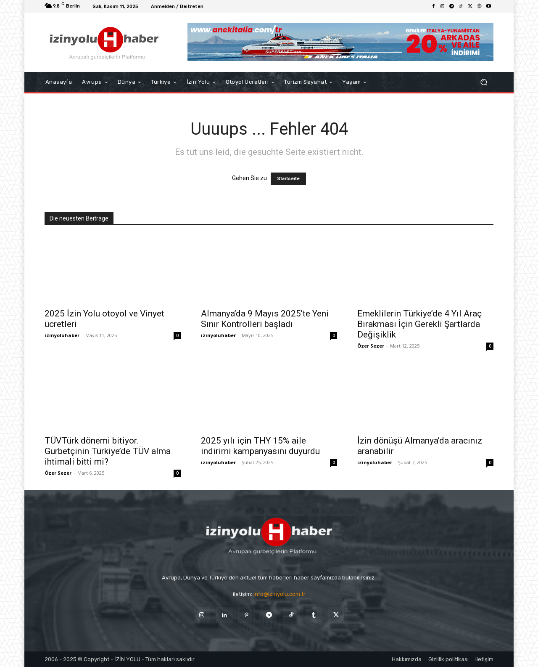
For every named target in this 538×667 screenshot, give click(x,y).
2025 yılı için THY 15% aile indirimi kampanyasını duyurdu (260, 446)
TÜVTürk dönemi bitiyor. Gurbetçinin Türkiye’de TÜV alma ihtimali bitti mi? (108, 451)
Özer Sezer (370, 346)
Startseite (288, 178)
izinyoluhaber (62, 335)
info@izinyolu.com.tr (279, 594)
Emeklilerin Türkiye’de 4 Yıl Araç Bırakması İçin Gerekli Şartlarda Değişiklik (419, 324)
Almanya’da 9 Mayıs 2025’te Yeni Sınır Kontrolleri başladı (265, 318)
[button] (483, 82)
